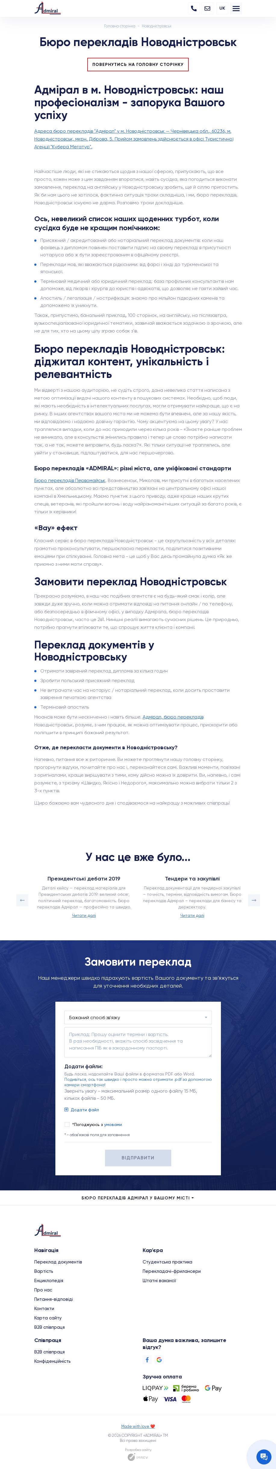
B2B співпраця (49, 1327)
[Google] (159, 1359)
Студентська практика (167, 1262)
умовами (113, 1124)
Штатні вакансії (159, 1280)
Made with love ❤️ (138, 1426)
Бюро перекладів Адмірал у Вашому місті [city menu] (138, 1198)
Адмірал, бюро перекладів (173, 717)
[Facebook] (147, 1359)
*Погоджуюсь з (97, 1124)
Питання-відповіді (53, 1299)
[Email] (207, 8)
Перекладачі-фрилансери (172, 1271)
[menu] (236, 8)
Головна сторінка (119, 26)
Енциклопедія (48, 1280)
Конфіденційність (52, 1361)
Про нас (43, 1290)
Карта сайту (48, 1318)
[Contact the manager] (263, 1456)
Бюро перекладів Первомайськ (69, 480)
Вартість (43, 1271)
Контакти (44, 1308)
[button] (22, 900)
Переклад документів (58, 1262)
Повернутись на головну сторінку (138, 64)
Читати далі (84, 915)
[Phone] (194, 8)
